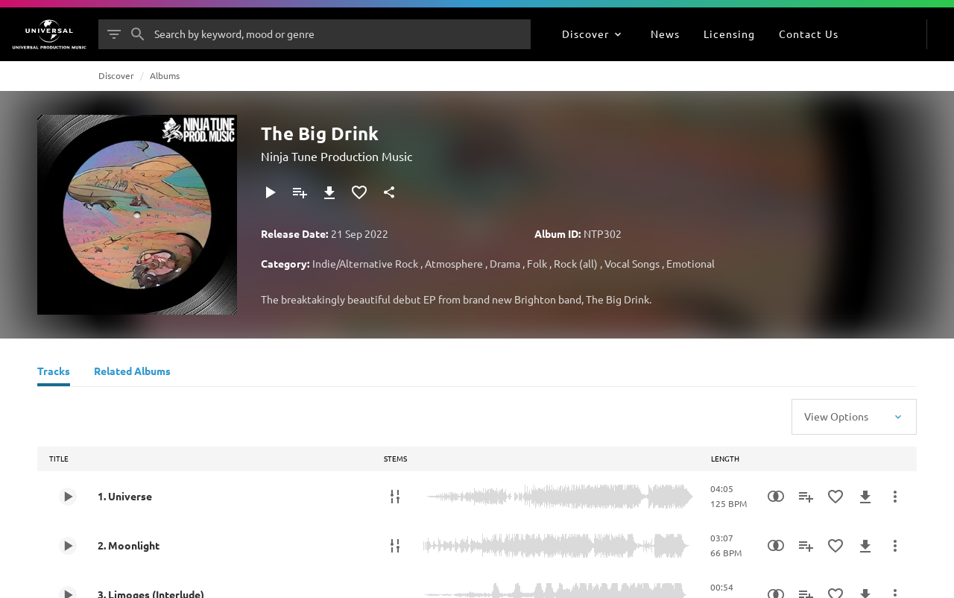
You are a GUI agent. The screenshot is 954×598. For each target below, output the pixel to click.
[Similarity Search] (776, 497)
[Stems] (395, 497)
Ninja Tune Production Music (336, 155)
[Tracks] (53, 372)
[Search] (138, 34)
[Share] (389, 192)
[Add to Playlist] (300, 192)
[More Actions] (895, 497)
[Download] (329, 192)
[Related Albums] (132, 372)
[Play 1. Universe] (68, 496)
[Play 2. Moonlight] (68, 546)
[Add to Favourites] (359, 192)
